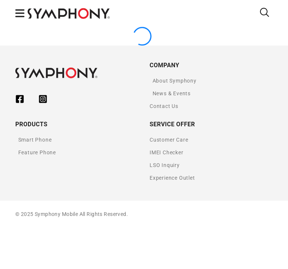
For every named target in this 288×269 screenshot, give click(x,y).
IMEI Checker (167, 152)
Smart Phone (35, 140)
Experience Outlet (172, 178)
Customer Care (169, 140)
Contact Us (164, 106)
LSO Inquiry (165, 165)
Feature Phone (37, 152)
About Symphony (175, 81)
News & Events (172, 93)
